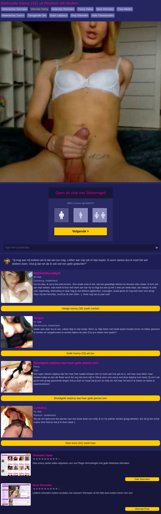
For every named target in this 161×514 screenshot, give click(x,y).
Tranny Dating (85, 9)
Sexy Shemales (79, 15)
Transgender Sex (37, 15)
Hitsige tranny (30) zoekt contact (80, 308)
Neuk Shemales (105, 9)
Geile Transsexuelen (103, 15)
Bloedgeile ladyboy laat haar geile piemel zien (80, 398)
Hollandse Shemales (63, 9)
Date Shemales (142, 479)
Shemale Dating (39, 9)
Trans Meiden (124, 9)
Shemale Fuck (142, 509)
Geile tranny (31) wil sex (80, 353)
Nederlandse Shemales (14, 9)
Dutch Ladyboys (58, 15)
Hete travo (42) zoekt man (80, 443)
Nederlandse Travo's (13, 15)
